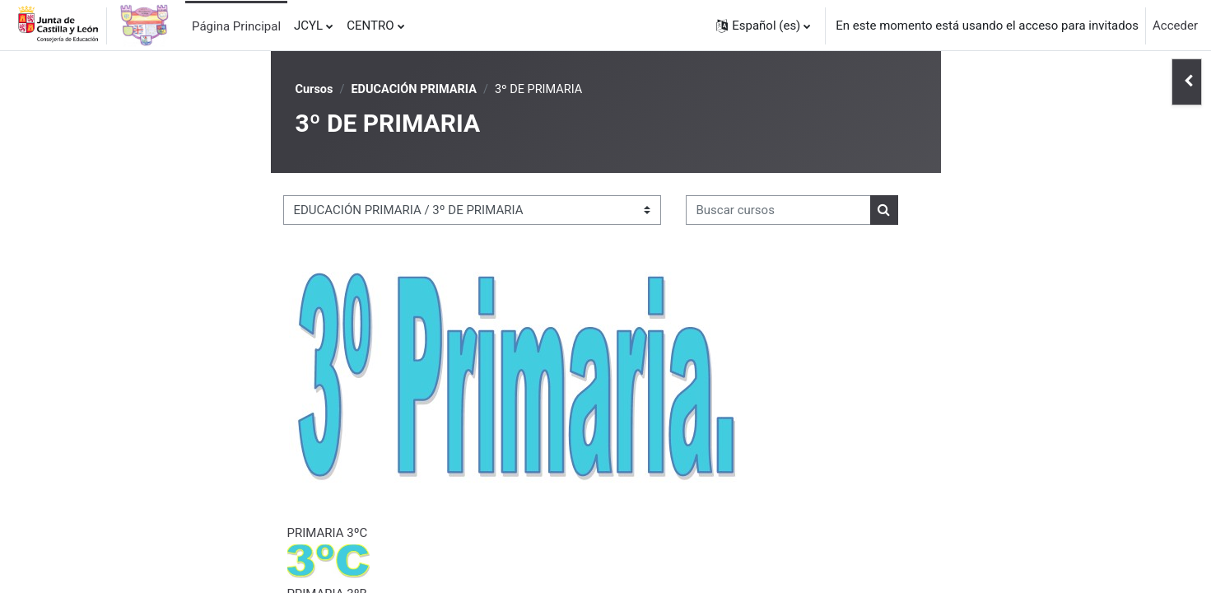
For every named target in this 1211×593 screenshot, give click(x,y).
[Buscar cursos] (778, 211)
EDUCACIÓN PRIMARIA (417, 89)
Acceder (1175, 25)
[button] (763, 25)
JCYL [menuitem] (308, 25)
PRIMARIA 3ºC (327, 533)
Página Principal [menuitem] (236, 26)
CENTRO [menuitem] (370, 25)
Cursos (315, 89)
